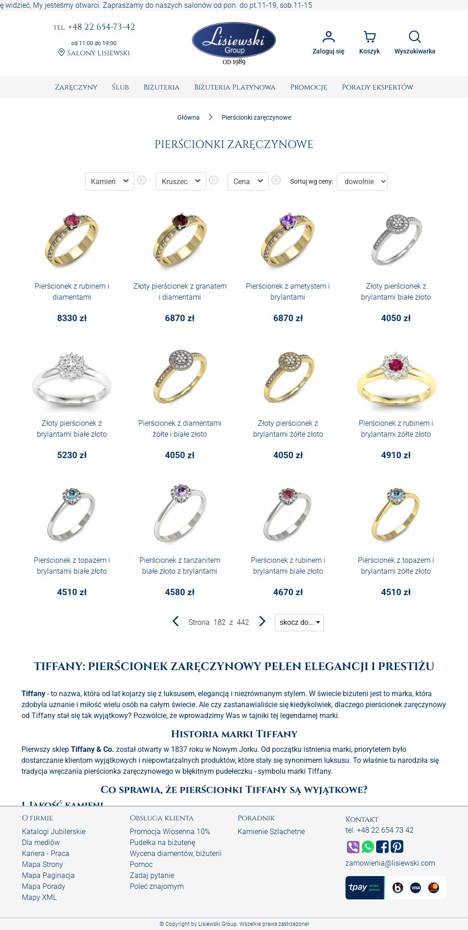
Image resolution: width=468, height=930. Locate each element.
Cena (243, 181)
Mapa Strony (42, 864)
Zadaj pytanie (152, 875)
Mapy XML (39, 897)
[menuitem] (76, 87)
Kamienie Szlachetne (271, 831)
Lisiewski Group (217, 924)
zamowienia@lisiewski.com (390, 863)
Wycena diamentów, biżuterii (176, 853)
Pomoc (141, 864)
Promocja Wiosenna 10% (170, 831)
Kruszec (175, 181)
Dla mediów (41, 842)
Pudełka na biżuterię (162, 842)
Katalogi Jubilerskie (53, 831)
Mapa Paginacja (48, 875)
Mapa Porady (43, 886)
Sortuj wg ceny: (311, 181)
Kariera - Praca (45, 853)
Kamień (104, 181)
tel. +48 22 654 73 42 (380, 830)
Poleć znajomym (157, 886)
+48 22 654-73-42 (94, 27)
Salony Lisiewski (94, 53)
